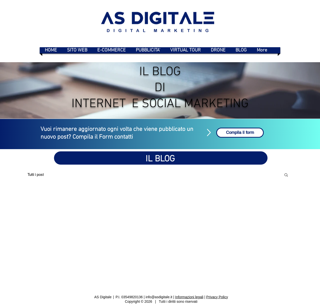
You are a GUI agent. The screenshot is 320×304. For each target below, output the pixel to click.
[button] (286, 175)
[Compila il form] (240, 133)
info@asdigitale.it (159, 297)
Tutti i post (36, 174)
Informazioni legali (189, 297)
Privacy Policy (217, 297)
